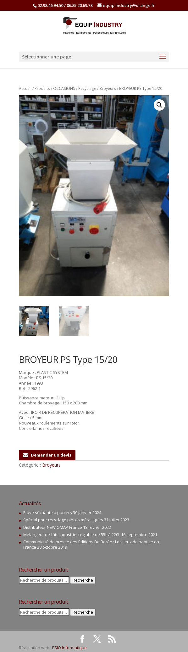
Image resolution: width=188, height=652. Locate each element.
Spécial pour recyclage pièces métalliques (63, 520)
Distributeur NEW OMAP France (52, 527)
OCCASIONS (64, 88)
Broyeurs (107, 88)
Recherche (83, 580)
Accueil (25, 88)
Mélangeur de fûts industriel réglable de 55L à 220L (71, 534)
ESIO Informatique (69, 647)
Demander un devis (47, 455)
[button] (159, 105)
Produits (42, 88)
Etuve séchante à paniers (47, 512)
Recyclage (87, 88)
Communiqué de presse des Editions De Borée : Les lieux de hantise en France (91, 544)
